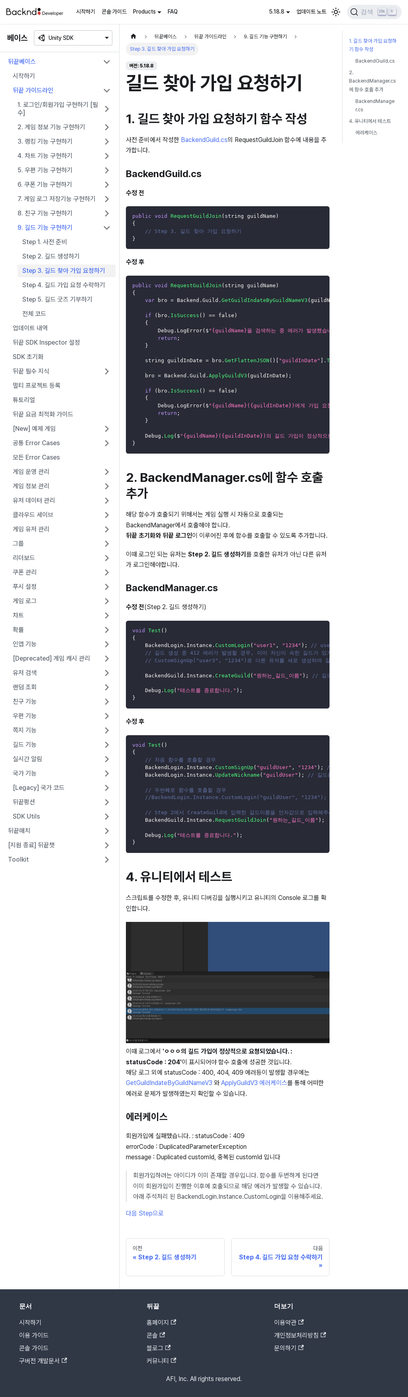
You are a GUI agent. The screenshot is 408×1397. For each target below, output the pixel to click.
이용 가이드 (34, 1335)
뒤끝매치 (19, 831)
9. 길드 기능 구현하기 (45, 227)
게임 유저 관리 (31, 529)
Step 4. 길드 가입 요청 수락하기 (63, 285)
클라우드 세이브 (33, 515)
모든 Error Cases (36, 457)
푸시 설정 (25, 586)
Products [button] (144, 11)
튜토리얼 (24, 400)
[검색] (374, 12)
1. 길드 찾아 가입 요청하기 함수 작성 (372, 45)
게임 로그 (25, 601)
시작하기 (85, 11)
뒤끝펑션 (24, 802)
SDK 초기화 (28, 357)
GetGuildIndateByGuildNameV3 (170, 1083)
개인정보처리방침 (300, 1335)
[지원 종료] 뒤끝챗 (31, 845)
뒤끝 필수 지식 (31, 371)
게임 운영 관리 (31, 472)
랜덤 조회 (25, 687)
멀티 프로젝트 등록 (37, 385)
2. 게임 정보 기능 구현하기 (51, 127)
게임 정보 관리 (31, 486)
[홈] (133, 36)
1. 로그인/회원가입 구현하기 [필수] (58, 108)
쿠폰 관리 (25, 572)
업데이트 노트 (311, 11)
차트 (18, 615)
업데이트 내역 (30, 328)
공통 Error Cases (36, 443)
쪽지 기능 (25, 730)
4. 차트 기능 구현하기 (45, 156)
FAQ (173, 11)
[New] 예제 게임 (34, 428)
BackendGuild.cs (204, 140)
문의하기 (289, 1348)
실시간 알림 (27, 759)
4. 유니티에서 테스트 (370, 121)
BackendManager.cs (374, 105)
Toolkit (18, 859)
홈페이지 (161, 1322)
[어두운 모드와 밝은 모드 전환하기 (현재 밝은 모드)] (336, 12)
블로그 (159, 1348)
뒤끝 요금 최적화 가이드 (43, 414)
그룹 (18, 543)
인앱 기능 (25, 644)
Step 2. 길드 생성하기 (51, 256)
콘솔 (156, 1335)
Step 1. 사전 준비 (44, 242)
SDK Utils (26, 816)
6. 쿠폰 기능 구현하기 (45, 184)
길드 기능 (25, 744)
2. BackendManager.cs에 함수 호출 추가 (372, 80)
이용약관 (289, 1322)
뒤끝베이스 (22, 61)
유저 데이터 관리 (34, 500)
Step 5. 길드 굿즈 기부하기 (57, 299)
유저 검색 (25, 673)
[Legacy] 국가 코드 (39, 787)
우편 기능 (25, 716)
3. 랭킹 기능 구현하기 (45, 141)
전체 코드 (34, 314)
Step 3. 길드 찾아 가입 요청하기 (63, 270)
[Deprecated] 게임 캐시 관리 (51, 658)
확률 (18, 629)
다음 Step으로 (145, 1213)
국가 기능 (25, 773)
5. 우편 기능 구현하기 (45, 170)
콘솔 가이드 (114, 11)
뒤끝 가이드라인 (33, 90)
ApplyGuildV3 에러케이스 (254, 1083)
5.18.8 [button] (276, 11)
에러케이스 (366, 133)
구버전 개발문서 (43, 1361)
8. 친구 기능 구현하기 (45, 213)
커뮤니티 (161, 1361)
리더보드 (24, 558)
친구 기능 (25, 701)
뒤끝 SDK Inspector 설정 (46, 342)
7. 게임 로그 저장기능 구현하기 (57, 199)
